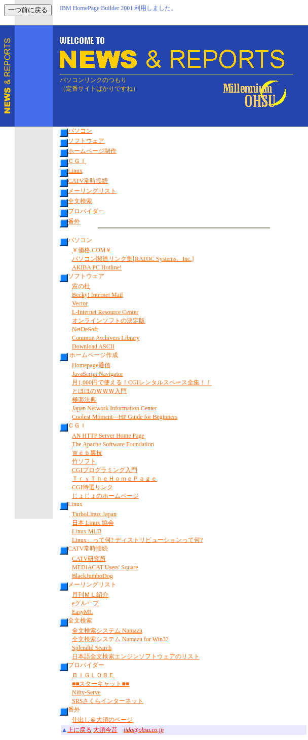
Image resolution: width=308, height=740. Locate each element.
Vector (80, 303)
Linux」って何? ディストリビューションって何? (137, 539)
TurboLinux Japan (94, 514)
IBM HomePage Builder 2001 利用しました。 (118, 8)
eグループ (85, 603)
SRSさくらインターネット (107, 701)
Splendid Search (91, 647)
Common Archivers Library (105, 337)
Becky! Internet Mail (97, 294)
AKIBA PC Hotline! (97, 267)
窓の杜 (81, 286)
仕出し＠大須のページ (102, 719)
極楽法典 (84, 399)
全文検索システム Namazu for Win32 (120, 639)
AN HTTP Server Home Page (108, 435)
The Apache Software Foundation (113, 444)
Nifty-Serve (86, 692)
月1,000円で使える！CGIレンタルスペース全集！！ (142, 382)
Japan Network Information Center (114, 408)
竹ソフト (84, 461)
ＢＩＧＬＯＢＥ (93, 675)
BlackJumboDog (92, 575)
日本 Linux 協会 (93, 522)
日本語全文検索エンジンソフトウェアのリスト (136, 656)
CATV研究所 (89, 558)
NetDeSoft (85, 329)
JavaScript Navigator (97, 373)
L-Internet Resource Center (105, 312)
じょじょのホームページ (105, 495)
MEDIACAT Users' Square (105, 567)
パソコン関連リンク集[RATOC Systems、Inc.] (133, 258)
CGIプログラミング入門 (104, 470)
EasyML (82, 611)
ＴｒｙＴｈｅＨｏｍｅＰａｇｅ (114, 478)
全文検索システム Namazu (107, 630)
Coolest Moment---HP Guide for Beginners (124, 416)
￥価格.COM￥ (91, 250)
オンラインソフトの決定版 (108, 320)
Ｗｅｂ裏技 (87, 452)
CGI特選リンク (92, 487)
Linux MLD (86, 531)
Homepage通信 (91, 365)
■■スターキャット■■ (100, 683)
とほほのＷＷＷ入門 (99, 391)
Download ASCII (93, 346)
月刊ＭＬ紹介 (90, 594)
